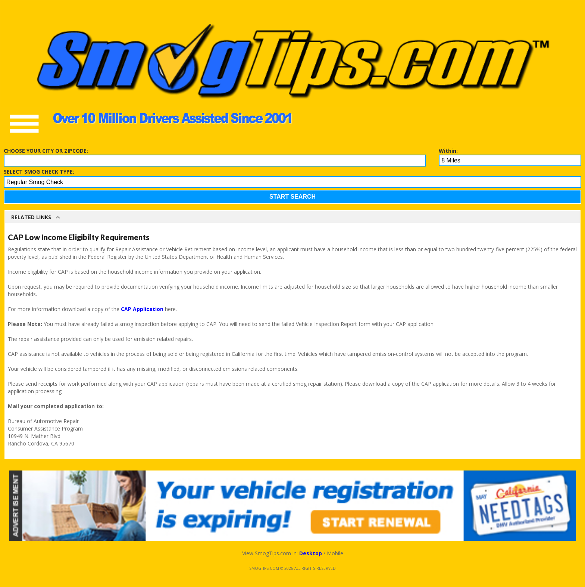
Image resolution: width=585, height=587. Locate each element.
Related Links (31, 217)
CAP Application (142, 309)
